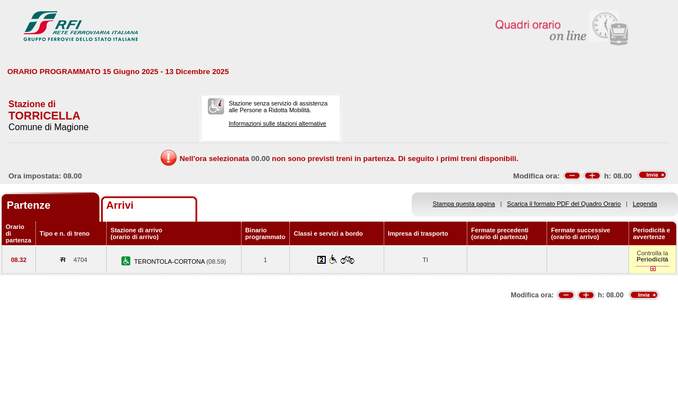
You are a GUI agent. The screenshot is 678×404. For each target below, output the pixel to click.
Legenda (645, 203)
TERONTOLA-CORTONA (170, 261)
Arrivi (120, 205)
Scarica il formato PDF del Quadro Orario (564, 203)
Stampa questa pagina (464, 203)
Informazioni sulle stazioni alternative (277, 123)
